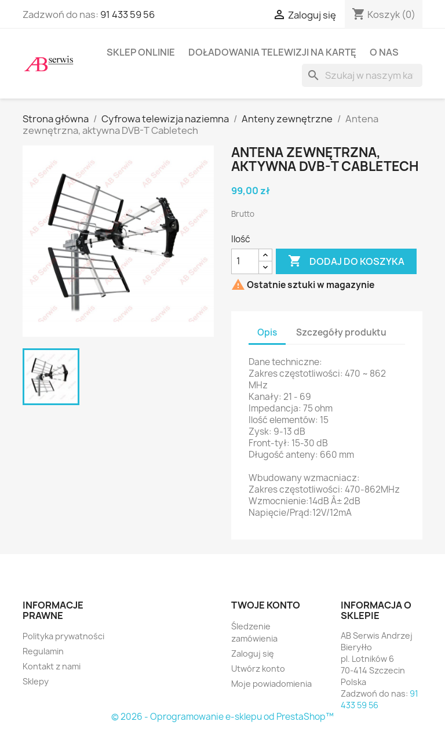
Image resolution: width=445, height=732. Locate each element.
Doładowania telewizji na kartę (272, 52)
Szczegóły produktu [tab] (341, 332)
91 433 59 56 (127, 14)
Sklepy (36, 681)
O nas (384, 52)
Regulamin (43, 651)
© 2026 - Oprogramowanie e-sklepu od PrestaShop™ (222, 717)
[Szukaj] (362, 75)
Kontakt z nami (52, 666)
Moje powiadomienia (271, 683)
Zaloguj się (252, 653)
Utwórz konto (258, 668)
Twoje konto (265, 605)
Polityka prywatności (63, 636)
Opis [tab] (267, 332)
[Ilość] (245, 261)
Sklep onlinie (141, 52)
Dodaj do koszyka (346, 261)
